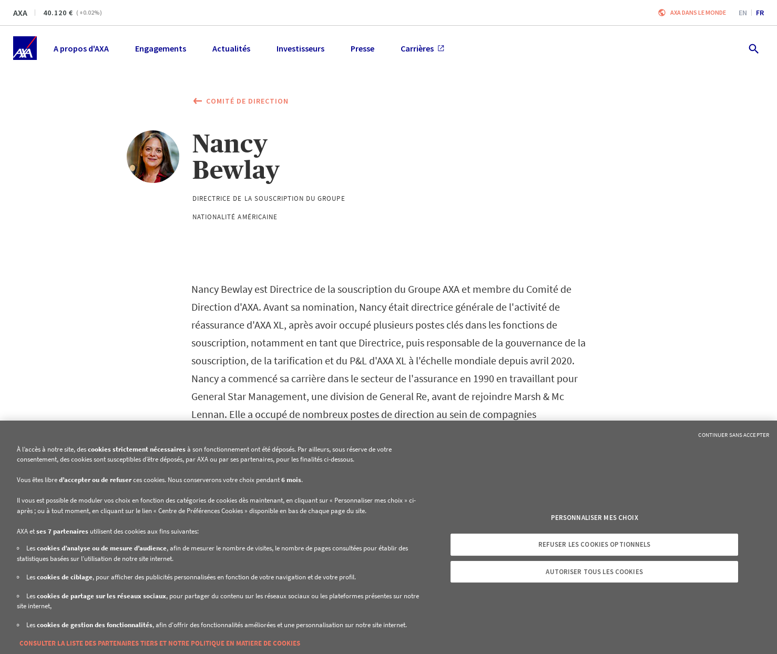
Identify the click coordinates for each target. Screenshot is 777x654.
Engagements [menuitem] (160, 48)
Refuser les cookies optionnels (594, 544)
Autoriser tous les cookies (594, 571)
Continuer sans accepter (733, 434)
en (743, 12)
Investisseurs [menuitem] (300, 48)
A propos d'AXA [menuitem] (81, 48)
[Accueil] (25, 48)
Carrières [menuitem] (422, 48)
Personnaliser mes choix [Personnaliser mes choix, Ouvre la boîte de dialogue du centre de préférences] (594, 517)
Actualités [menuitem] (231, 48)
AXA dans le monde (698, 12)
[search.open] (753, 48)
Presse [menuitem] (362, 48)
